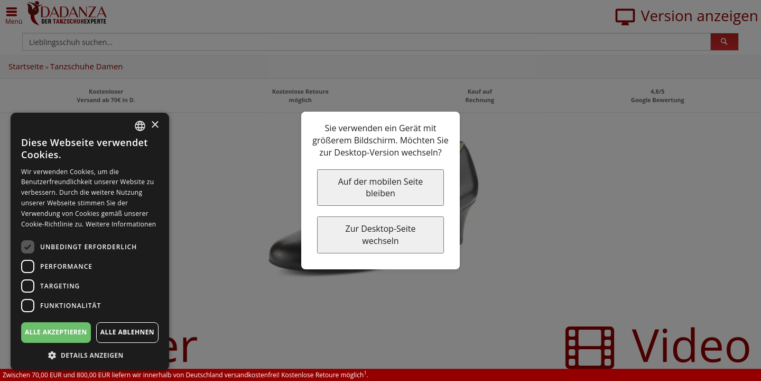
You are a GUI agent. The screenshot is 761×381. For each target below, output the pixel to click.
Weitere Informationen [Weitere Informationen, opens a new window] (121, 224)
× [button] (155, 125)
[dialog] (90, 241)
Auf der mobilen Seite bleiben (380, 187)
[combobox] (140, 126)
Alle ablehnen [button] (127, 332)
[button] (90, 355)
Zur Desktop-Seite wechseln (380, 235)
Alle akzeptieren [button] (56, 332)
